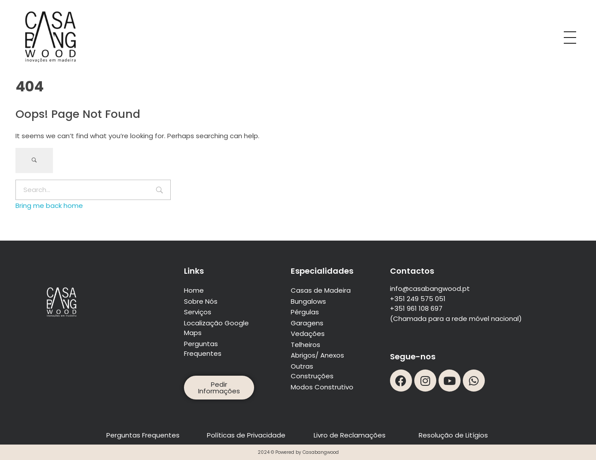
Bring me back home (49, 205)
